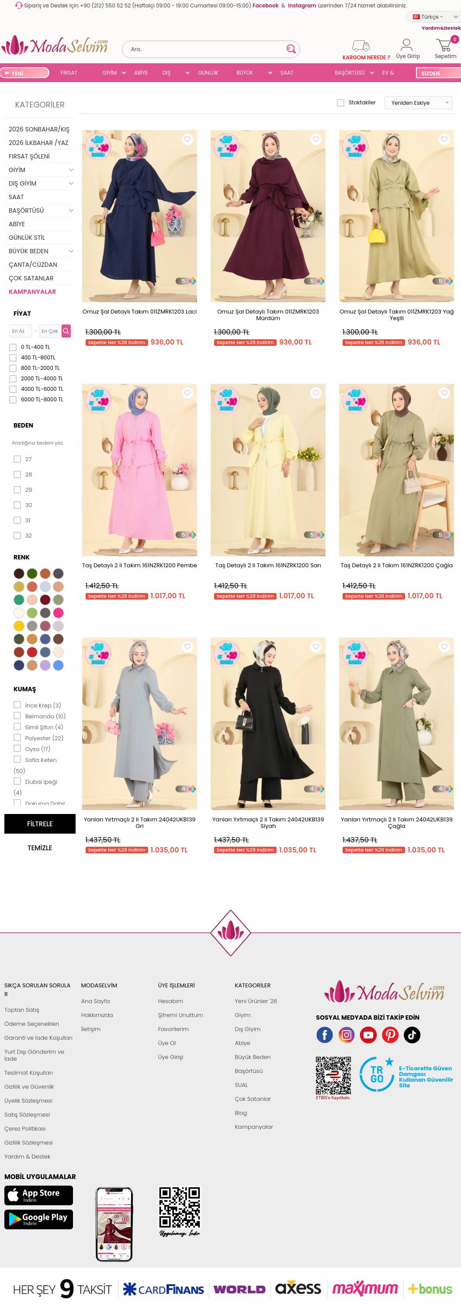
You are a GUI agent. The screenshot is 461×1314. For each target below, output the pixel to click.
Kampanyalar (254, 1127)
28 (23, 474)
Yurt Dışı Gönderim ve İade (34, 1055)
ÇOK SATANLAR (31, 278)
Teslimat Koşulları (28, 1073)
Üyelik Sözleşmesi (28, 1101)
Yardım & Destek (27, 1156)
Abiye (242, 1043)
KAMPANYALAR (32, 291)
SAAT (287, 72)
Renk (22, 557)
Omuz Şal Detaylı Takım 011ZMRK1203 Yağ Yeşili (397, 314)
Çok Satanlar (252, 1099)
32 (23, 535)
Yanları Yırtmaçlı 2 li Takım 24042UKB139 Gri (140, 822)
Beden (23, 425)
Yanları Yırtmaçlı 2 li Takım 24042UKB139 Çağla (397, 822)
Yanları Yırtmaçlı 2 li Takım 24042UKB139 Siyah (268, 822)
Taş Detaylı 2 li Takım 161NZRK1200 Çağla (396, 565)
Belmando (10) (40, 716)
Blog (241, 1113)
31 (22, 520)
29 (23, 490)
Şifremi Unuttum (180, 1015)
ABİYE (141, 72)
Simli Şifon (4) (38, 726)
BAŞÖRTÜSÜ (350, 72)
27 (22, 459)
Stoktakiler (356, 102)
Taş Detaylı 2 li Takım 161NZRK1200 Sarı (268, 565)
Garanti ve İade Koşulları (38, 1038)
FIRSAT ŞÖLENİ (69, 73)
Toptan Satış (21, 1010)
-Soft (182, 1293)
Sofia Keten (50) (35, 765)
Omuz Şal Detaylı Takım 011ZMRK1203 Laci (140, 311)
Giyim (243, 1015)
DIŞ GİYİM (170, 73)
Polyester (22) (38, 737)
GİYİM (110, 72)
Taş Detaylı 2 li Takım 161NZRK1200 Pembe (139, 565)
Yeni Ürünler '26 (256, 1001)
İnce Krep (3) (37, 705)
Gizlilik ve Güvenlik (29, 1087)
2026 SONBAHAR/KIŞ (39, 129)
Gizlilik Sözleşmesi (28, 1142)
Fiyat (22, 313)
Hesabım (170, 1001)
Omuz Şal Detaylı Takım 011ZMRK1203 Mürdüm (268, 314)
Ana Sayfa (95, 1001)
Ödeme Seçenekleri (31, 1024)
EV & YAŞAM (391, 73)
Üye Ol (167, 1043)
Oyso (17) (32, 748)
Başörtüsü (249, 1071)
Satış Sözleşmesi (27, 1115)
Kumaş (25, 689)
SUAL (314, 73)
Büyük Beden (252, 1057)
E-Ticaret (203, 1293)
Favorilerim (173, 1029)
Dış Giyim (247, 1029)
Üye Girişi (171, 1057)
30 (23, 505)
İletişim (91, 1029)
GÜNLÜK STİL (208, 73)
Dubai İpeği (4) (35, 786)
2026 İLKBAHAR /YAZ (39, 142)
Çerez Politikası (24, 1128)
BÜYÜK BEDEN (244, 73)
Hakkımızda (97, 1015)
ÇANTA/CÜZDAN (33, 264)
